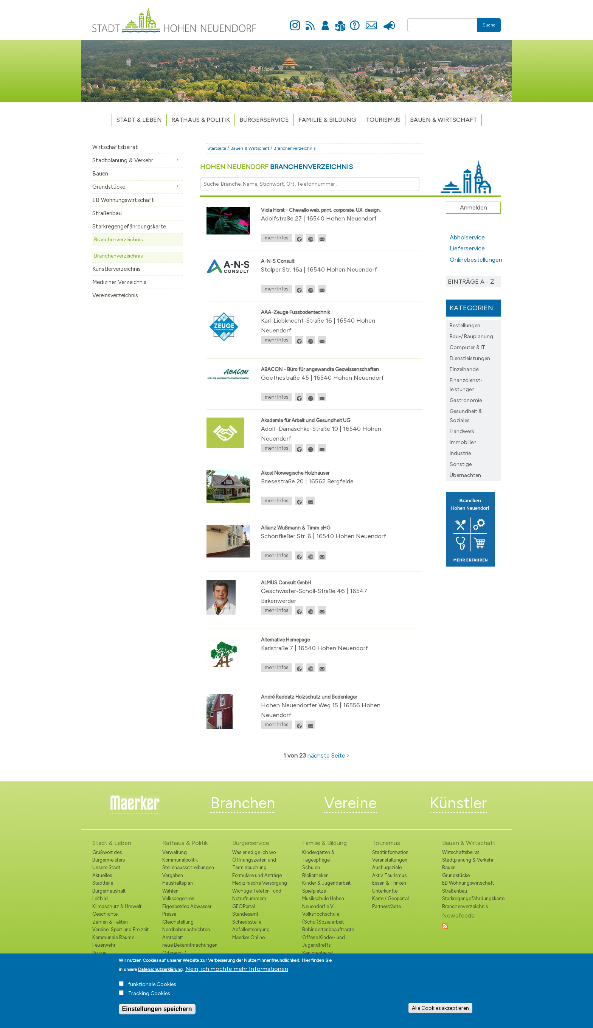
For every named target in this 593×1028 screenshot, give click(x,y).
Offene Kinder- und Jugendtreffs (323, 941)
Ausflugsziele (387, 867)
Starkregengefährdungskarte (129, 226)
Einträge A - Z (471, 281)
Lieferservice (467, 248)
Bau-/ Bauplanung (471, 336)
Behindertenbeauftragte (328, 929)
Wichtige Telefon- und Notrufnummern (256, 894)
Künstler (458, 803)
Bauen (100, 173)
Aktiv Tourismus (389, 875)
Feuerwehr (103, 945)
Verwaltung (174, 852)
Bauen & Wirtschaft (443, 119)
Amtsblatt (172, 937)
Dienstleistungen (470, 358)
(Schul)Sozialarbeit (323, 922)
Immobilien (463, 442)
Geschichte (105, 914)
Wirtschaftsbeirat (115, 147)
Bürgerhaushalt (109, 891)
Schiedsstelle (246, 922)
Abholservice (467, 237)
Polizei (99, 953)
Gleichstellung (178, 922)
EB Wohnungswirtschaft (123, 200)
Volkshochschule (320, 914)
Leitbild (100, 898)
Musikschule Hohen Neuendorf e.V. (323, 902)
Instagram (295, 21)
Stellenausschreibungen (188, 867)
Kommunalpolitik (180, 860)
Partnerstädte (386, 906)
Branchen (242, 803)
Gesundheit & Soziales (466, 416)
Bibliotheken (315, 875)
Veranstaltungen (389, 860)
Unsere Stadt (106, 867)
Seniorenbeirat (317, 953)
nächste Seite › (328, 755)
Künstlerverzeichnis (116, 269)
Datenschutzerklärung (160, 972)
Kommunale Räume (113, 937)
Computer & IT (467, 347)
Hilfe (355, 21)
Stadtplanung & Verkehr (122, 160)
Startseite (216, 148)
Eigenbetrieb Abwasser (186, 906)
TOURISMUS (383, 119)
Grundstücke (108, 186)
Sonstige (461, 464)
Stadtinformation (390, 852)
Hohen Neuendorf (276, 167)
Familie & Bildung (327, 119)
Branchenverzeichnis (118, 239)
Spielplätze (314, 891)
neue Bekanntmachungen (189, 945)
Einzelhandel (465, 369)
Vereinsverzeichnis (115, 295)
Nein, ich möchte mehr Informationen (236, 971)
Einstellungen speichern (157, 1011)
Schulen (311, 867)
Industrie (460, 453)
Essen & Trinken (389, 883)
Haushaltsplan (177, 883)
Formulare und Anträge (257, 875)
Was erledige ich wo (254, 852)
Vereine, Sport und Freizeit (120, 929)
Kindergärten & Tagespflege (318, 856)
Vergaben (172, 875)
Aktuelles (102, 875)
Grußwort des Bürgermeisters (108, 856)
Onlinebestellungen (475, 259)
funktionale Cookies (152, 987)
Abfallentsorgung (251, 929)
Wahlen (170, 891)
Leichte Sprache (340, 21)
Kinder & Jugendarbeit (326, 883)
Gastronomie (466, 400)
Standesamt (245, 914)
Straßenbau (107, 213)
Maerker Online (248, 937)
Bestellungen (465, 325)
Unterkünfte (384, 891)
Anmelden (325, 21)
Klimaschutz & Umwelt (116, 906)
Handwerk (462, 431)
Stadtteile (102, 883)
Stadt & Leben (139, 119)
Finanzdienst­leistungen (466, 385)
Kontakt (371, 21)
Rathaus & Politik (200, 119)
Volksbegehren (178, 898)
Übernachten (465, 475)
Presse (389, 21)
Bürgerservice (264, 119)
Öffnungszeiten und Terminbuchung (254, 863)
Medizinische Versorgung (259, 883)
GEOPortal (243, 906)
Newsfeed (310, 21)
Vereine (350, 803)
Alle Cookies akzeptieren (440, 1011)
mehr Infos (276, 238)
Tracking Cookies (149, 996)
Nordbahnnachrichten (186, 929)
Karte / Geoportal (390, 898)
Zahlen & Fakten (110, 922)
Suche (489, 25)
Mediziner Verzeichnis (119, 282)
